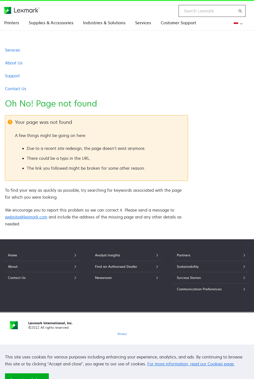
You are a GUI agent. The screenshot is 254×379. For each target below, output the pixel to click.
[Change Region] (237, 23)
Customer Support (178, 23)
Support (12, 76)
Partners (211, 255)
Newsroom (127, 277)
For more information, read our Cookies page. (191, 364)
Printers (11, 23)
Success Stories (211, 277)
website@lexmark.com (26, 217)
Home (42, 255)
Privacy (122, 334)
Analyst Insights (127, 255)
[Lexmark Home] (21, 10)
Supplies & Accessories (51, 23)
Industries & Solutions (104, 23)
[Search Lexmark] (240, 11)
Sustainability (211, 266)
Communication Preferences (211, 289)
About (42, 266)
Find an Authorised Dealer (127, 266)
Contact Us (15, 88)
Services (143, 23)
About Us (14, 63)
